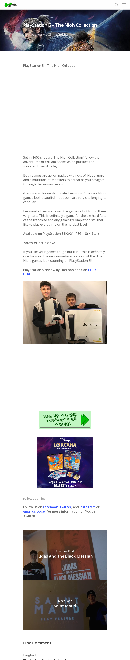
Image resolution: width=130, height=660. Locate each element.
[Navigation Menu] (124, 5)
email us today (34, 433)
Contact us (98, 644)
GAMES (63, 34)
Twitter (65, 428)
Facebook (50, 428)
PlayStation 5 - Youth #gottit (46, 582)
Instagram (88, 428)
